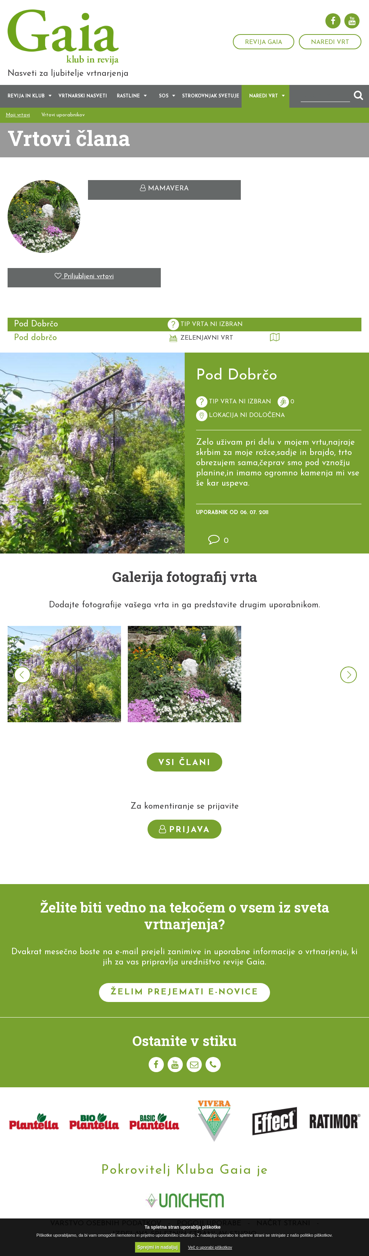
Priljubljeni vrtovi (84, 277)
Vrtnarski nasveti (82, 98)
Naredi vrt (330, 42)
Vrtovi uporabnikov (63, 116)
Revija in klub (26, 98)
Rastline (128, 98)
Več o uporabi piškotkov (210, 1247)
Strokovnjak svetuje (210, 98)
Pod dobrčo (35, 339)
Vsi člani (184, 764)
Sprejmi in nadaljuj (157, 1247)
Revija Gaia (263, 42)
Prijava (184, 831)
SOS (163, 98)
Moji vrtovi (18, 116)
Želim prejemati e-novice (184, 993)
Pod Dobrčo (36, 325)
